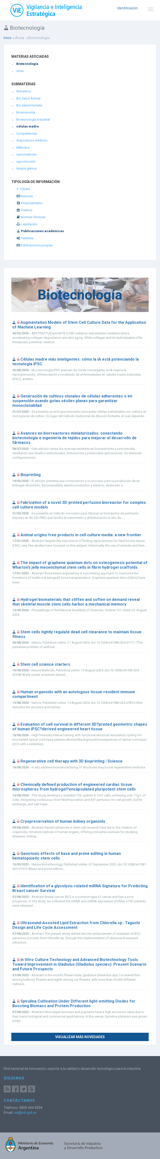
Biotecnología (27, 64)
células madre (27, 126)
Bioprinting (30, 474)
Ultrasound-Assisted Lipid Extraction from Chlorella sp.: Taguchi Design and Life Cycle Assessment (76, 925)
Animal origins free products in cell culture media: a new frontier (80, 535)
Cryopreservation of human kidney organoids (62, 821)
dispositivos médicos (31, 140)
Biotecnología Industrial (33, 119)
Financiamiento (29, 203)
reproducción (26, 161)
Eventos (24, 210)
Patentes (24, 238)
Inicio (8, 38)
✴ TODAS (23, 189)
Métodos (22, 147)
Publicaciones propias (34, 245)
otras (20, 71)
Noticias (24, 196)
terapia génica (26, 168)
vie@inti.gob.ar (25, 1113)
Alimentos (23, 91)
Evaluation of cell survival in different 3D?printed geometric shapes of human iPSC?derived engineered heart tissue (79, 726)
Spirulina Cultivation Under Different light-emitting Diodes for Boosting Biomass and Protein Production (73, 1003)
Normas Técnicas (31, 217)
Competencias (26, 133)
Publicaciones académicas (40, 231)
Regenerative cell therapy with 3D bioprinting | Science (71, 761)
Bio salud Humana (29, 105)
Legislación (26, 224)
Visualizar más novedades (80, 1037)
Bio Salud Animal (28, 98)
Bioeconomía (25, 112)
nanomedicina (26, 154)
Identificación (127, 8)
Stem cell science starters (45, 664)
